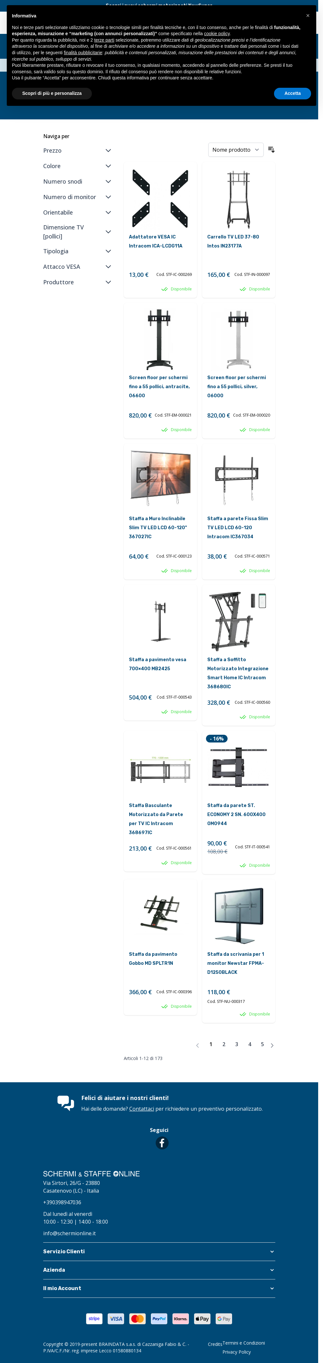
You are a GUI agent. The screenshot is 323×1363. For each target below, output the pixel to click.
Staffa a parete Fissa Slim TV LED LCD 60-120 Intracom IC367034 (237, 528)
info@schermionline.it (69, 1233)
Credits (215, 1344)
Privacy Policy (236, 1352)
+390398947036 (62, 1202)
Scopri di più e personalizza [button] (52, 93)
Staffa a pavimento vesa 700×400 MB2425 (157, 664)
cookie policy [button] (217, 33)
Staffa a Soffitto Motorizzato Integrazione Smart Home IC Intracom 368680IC (238, 673)
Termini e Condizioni (243, 1343)
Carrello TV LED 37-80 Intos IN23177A (233, 241)
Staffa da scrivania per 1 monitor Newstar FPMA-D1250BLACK (235, 963)
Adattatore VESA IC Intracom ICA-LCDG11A (155, 241)
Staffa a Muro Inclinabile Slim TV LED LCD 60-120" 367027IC (158, 528)
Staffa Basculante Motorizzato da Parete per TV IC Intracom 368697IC (156, 819)
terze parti (104, 40)
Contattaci (141, 1108)
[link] (198, 1045)
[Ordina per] (236, 150)
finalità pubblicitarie (83, 52)
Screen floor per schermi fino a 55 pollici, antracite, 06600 (159, 387)
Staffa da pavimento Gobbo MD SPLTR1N (153, 959)
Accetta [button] (292, 93)
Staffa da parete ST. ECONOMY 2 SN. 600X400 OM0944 (236, 814)
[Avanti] (272, 1045)
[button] (159, 1252)
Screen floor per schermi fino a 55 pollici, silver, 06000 (236, 387)
